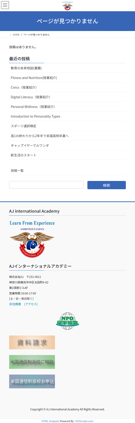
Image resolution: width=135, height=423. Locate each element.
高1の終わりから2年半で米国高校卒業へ (40, 135)
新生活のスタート (23, 155)
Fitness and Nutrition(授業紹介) (34, 77)
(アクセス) (29, 304)
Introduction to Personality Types (35, 116)
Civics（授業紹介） (25, 87)
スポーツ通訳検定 (23, 126)
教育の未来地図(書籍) (26, 68)
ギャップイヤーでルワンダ (30, 145)
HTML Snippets (50, 421)
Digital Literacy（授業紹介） (31, 97)
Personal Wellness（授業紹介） (34, 106)
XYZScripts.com (84, 421)
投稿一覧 (17, 170)
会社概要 (15, 304)
